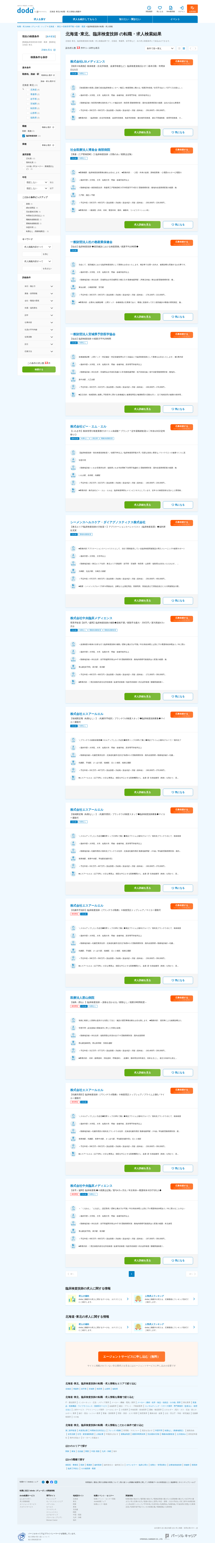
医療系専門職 (68, 26)
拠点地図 (168, 1528)
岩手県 (33, 99)
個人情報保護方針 (34, 1539)
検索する (39, 369)
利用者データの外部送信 (157, 1482)
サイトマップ (184, 1482)
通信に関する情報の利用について (106, 1482)
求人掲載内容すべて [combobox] (33, 247)
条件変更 (50, 36)
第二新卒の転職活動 (187, 1501)
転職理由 (163, 1504)
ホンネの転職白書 (148, 1507)
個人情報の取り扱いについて (39, 1537)
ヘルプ (192, 1482)
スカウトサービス (26, 1507)
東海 (74, 1507)
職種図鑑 (160, 1507)
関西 (74, 1512)
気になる (178, 132)
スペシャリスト (52, 1512)
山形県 (33, 113)
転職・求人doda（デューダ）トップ (32, 26)
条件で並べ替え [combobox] (154, 48)
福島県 (33, 117)
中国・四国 (77, 1515)
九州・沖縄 (77, 1517)
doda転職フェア (100, 1501)
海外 (74, 1520)
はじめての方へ (25, 1499)
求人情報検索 (25, 1501)
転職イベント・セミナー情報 (104, 1499)
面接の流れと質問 (150, 1501)
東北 (59, 26)
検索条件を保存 (39, 57)
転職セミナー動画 (100, 1504)
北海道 (51, 26)
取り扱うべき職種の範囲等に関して (133, 1482)
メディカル (50, 1504)
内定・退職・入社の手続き (169, 1501)
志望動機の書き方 (177, 1499)
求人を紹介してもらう (85, 19)
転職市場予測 (136, 1507)
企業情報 (168, 1507)
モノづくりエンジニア (54, 1501)
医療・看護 (80, 26)
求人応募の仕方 (136, 1501)
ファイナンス (51, 1509)
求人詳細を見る (142, 132)
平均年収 (147, 1504)
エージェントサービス (28, 1504)
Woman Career (51, 1520)
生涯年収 (155, 1504)
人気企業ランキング (134, 1504)
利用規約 (88, 1482)
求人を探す (40, 19)
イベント (175, 19)
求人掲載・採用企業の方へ (185, 1528)
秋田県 (33, 108)
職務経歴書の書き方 (161, 1499)
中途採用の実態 (183, 1504)
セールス (49, 1507)
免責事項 (174, 1482)
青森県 (33, 94)
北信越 (75, 1509)
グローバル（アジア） (54, 1517)
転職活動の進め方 (132, 1499)
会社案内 (157, 1528)
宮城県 (33, 103)
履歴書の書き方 (146, 1499)
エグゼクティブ (52, 1515)
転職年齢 (172, 1504)
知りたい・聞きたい (130, 19)
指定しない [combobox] (32, 182)
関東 (74, 1504)
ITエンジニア (51, 1499)
